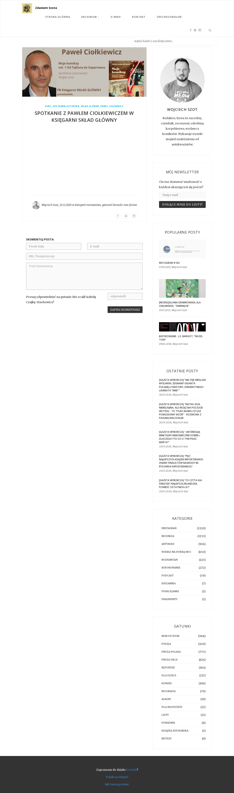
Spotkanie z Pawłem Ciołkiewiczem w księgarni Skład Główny (84, 116)
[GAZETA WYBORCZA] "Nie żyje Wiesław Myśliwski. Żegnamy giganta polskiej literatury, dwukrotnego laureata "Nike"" (182, 385)
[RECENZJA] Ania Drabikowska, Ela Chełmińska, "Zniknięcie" (180, 304)
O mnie (116, 17)
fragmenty (169, 599)
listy (165, 714)
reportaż (168, 667)
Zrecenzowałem (169, 17)
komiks (166, 683)
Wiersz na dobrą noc (176, 551)
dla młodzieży (171, 706)
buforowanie (170, 567)
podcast (167, 575)
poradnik (168, 722)
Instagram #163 (169, 263)
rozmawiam (93, 205)
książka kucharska (174, 730)
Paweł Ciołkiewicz (112, 106)
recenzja (167, 536)
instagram (169, 528)
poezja (166, 643)
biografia (168, 691)
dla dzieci (168, 675)
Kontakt (138, 17)
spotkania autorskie (66, 106)
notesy (166, 738)
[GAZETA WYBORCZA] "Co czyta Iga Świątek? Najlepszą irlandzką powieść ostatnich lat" (180, 484)
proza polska (171, 651)
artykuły (167, 543)
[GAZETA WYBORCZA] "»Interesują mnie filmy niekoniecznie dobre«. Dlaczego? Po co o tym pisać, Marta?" (179, 437)
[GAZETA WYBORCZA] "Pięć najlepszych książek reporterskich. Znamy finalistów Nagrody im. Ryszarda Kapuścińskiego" (181, 461)
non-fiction (130, 205)
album (166, 699)
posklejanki (170, 591)
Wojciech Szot (50, 205)
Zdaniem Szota (46, 8)
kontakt (131, 770)
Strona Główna (57, 17)
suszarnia (168, 583)
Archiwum (90, 17)
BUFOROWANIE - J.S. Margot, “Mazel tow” (181, 338)
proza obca (169, 659)
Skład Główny (90, 106)
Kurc (48, 106)
